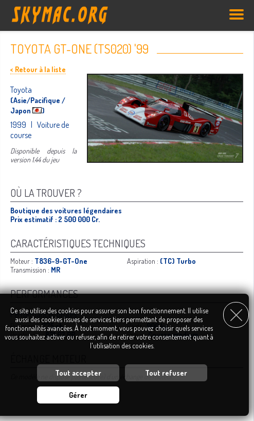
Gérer (78, 395)
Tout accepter (78, 372)
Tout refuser (166, 372)
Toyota (21, 90)
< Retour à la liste (38, 69)
